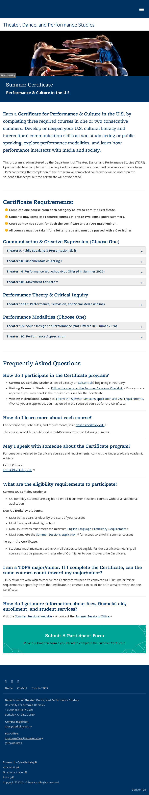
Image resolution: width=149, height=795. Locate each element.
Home (9, 688)
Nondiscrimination (15, 772)
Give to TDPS (39, 688)
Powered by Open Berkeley (20, 762)
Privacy (8, 777)
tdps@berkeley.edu (18, 726)
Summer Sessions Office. (93, 616)
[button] (41, 250)
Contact (22, 688)
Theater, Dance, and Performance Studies (49, 24)
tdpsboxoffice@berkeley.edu (24, 738)
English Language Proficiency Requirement (98, 529)
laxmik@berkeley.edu (19, 470)
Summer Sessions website (34, 616)
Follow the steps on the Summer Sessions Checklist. (88, 388)
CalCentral (86, 383)
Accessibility (11, 767)
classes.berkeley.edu (91, 425)
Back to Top (139, 789)
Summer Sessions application (57, 534)
